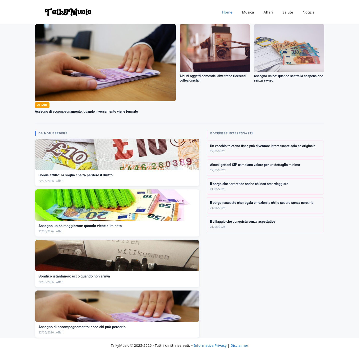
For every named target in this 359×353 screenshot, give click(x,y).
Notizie (308, 12)
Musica (248, 12)
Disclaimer (239, 345)
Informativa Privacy (210, 345)
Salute (288, 12)
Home (227, 12)
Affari (268, 12)
